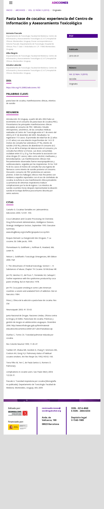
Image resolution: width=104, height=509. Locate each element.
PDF (71, 35)
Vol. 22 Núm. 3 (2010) (38, 10)
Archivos (20, 10)
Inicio (9, 10)
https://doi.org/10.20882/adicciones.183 (23, 87)
